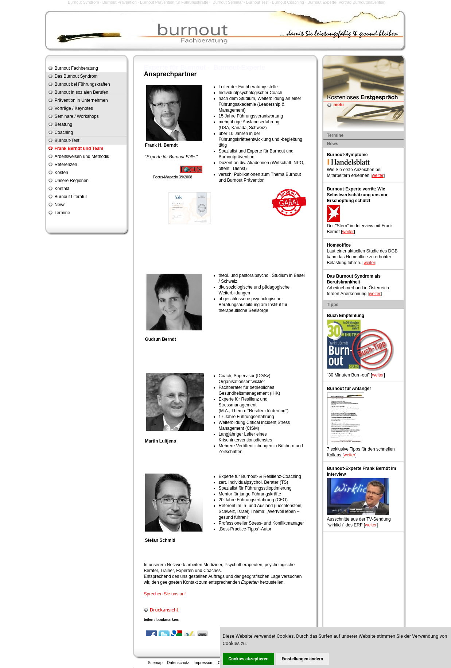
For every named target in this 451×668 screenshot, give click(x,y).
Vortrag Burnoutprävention (362, 2)
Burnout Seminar (228, 2)
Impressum (203, 662)
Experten (185, 570)
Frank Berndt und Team (79, 148)
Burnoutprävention (236, 156)
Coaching (64, 132)
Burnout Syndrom (83, 2)
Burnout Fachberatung (76, 68)
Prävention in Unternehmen (81, 100)
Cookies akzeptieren (249, 658)
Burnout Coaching (288, 2)
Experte (154, 156)
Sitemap (155, 662)
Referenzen (66, 164)
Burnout (176, 156)
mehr (339, 104)
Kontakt (62, 188)
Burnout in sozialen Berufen (81, 92)
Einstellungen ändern (302, 658)
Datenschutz (178, 662)
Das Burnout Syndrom (76, 76)
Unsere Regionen (72, 180)
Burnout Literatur (71, 196)
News (60, 204)
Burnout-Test (67, 140)
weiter (378, 175)
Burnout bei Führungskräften (82, 84)
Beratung (64, 124)
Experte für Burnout (266, 151)
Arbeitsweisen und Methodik (82, 156)
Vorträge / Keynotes (74, 108)
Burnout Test (257, 2)
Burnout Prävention (119, 2)
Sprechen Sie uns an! (165, 593)
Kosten (61, 172)
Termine (62, 212)
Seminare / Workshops (77, 116)
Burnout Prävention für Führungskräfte (174, 2)
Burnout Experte (322, 2)
